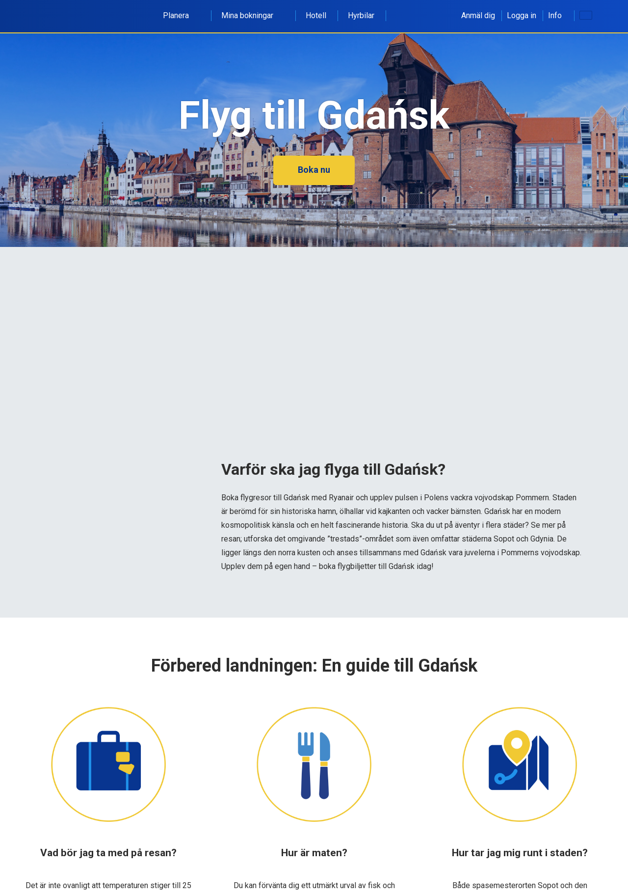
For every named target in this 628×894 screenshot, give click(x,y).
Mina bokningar (252, 15)
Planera (181, 15)
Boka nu (314, 169)
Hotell (316, 15)
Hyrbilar (361, 15)
